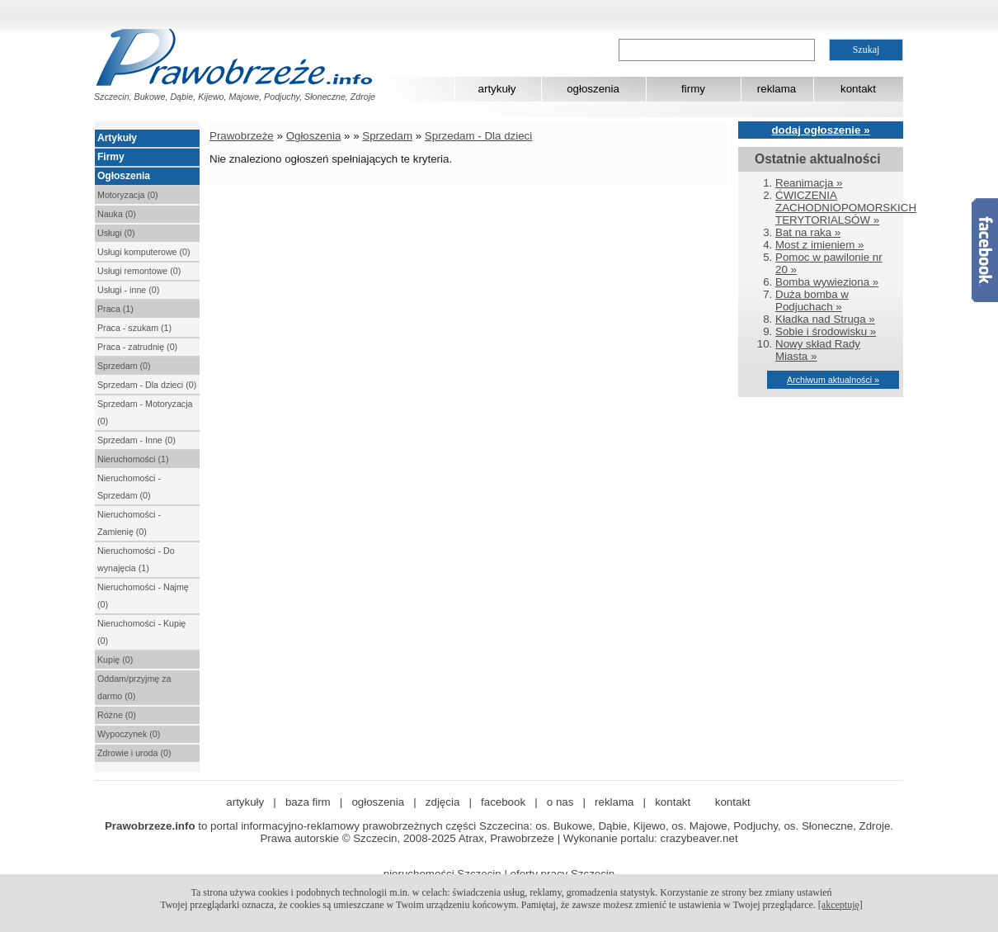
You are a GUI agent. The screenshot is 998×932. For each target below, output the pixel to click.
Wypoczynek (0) (128, 734)
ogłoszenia (593, 89)
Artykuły (117, 138)
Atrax (471, 838)
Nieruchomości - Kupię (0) (141, 632)
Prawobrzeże (241, 136)
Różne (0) (116, 715)
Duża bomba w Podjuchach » (812, 300)
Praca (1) (115, 309)
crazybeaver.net (699, 838)
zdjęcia (443, 802)
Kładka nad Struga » (825, 319)
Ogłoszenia (123, 176)
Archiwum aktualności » (833, 380)
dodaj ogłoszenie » (820, 130)
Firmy (111, 157)
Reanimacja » (809, 183)
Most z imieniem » (819, 245)
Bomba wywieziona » (826, 282)
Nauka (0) (116, 214)
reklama (776, 89)
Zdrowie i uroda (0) (134, 753)
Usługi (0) (116, 233)
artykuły (497, 89)
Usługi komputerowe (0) (144, 252)
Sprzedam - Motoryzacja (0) (144, 412)
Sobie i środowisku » (825, 331)
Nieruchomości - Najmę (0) (143, 595)
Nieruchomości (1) (132, 459)
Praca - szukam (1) (134, 328)
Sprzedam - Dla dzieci (478, 136)
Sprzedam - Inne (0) (136, 440)
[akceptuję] (840, 905)
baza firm (308, 802)
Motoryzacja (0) (127, 195)
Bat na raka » (807, 232)
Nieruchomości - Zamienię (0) (129, 523)
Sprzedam (387, 136)
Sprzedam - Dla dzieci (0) (146, 385)
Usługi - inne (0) (128, 290)
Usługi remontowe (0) (139, 271)
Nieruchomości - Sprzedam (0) (129, 486)
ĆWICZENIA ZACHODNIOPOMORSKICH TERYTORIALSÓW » (845, 207)
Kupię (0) (115, 660)
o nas (560, 802)
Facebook (985, 250)
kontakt (858, 89)
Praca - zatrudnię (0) (137, 347)
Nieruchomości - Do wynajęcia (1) (136, 559)
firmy (693, 89)
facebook (503, 802)
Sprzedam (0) (124, 366)
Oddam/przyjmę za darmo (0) (134, 687)
